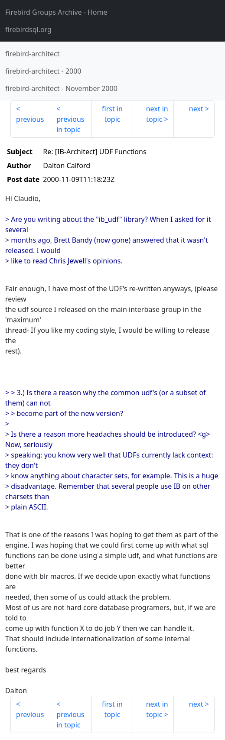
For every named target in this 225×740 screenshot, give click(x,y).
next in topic (157, 114)
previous (30, 119)
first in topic (112, 114)
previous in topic (70, 124)
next (196, 109)
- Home (56, 12)
